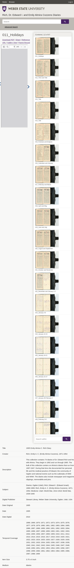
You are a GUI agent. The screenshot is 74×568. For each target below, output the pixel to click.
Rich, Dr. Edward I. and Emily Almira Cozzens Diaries (31, 15)
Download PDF (8, 40)
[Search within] (48, 439)
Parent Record (24, 43)
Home (4, 2)
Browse (12, 2)
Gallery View (12, 43)
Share (18, 40)
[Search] (31, 21)
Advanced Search (11, 27)
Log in (70, 2)
